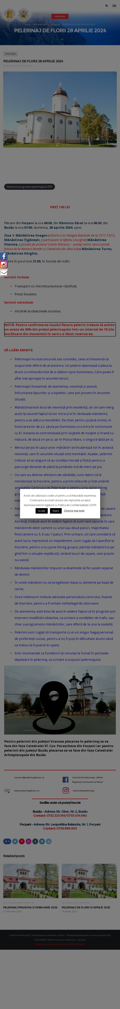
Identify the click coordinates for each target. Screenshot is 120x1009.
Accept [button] (41, 510)
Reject (56, 510)
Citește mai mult (74, 510)
